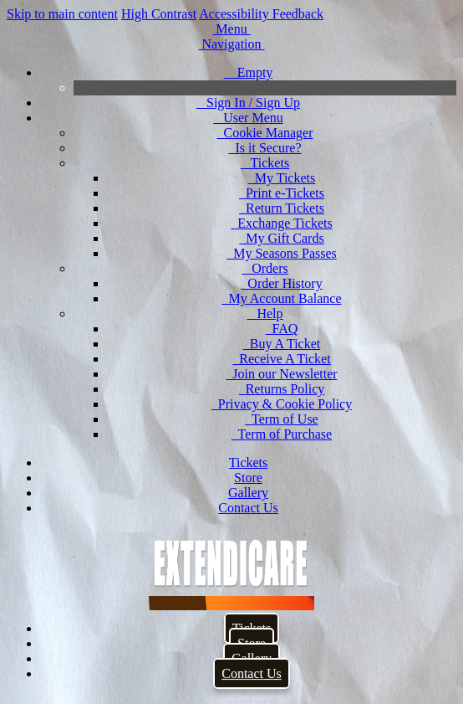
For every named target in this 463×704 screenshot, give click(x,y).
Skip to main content (62, 14)
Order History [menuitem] (281, 283)
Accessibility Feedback (261, 14)
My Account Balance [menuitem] (281, 298)
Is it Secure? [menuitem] (264, 148)
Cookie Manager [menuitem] (264, 133)
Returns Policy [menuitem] (282, 389)
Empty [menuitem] (248, 72)
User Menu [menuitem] (248, 117)
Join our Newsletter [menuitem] (281, 374)
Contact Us (251, 673)
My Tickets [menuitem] (281, 178)
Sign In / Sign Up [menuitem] (248, 102)
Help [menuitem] (264, 313)
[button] (231, 29)
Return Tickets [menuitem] (281, 208)
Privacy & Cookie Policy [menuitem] (281, 404)
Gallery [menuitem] (248, 493)
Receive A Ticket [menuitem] (281, 359)
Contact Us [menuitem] (248, 508)
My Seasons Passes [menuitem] (281, 253)
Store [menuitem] (248, 477)
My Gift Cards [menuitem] (281, 238)
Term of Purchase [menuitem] (282, 434)
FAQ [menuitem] (282, 328)
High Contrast (158, 14)
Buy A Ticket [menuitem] (281, 344)
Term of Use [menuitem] (281, 419)
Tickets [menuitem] (265, 163)
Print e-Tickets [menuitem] (281, 193)
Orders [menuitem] (265, 268)
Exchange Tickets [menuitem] (281, 223)
